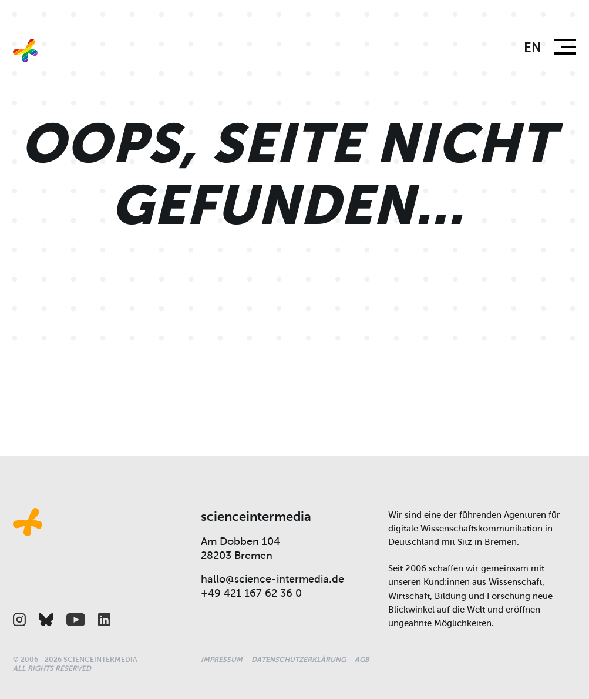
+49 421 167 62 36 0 (251, 593)
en (532, 47)
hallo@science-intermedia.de (272, 579)
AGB (362, 659)
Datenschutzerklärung (298, 659)
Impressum (222, 659)
